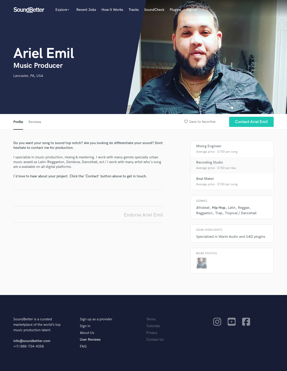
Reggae (243, 208)
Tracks (134, 10)
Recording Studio (209, 162)
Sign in (191, 10)
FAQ (83, 346)
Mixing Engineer (208, 146)
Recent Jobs (86, 10)
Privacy (152, 333)
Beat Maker (205, 179)
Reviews (34, 122)
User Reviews (90, 340)
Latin (231, 208)
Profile (18, 122)
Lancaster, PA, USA (28, 76)
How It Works (112, 10)
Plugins (175, 10)
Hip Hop (218, 208)
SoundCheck (154, 10)
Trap (218, 213)
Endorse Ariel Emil (143, 215)
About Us (87, 333)
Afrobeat (202, 208)
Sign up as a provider (96, 319)
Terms (151, 319)
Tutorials (153, 326)
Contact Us (155, 340)
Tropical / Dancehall (240, 213)
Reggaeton (204, 213)
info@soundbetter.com (31, 341)
